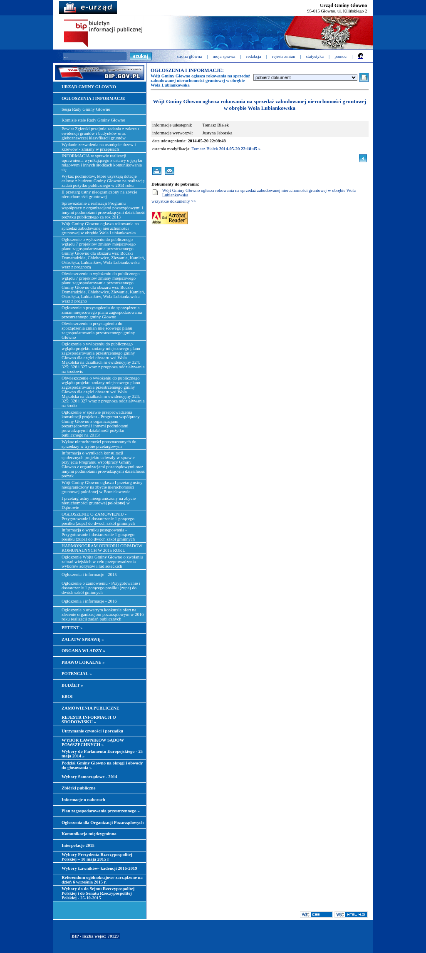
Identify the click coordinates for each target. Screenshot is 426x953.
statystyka (315, 56)
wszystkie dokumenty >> (173, 201)
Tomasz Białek (205, 148)
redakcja (253, 56)
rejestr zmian (283, 56)
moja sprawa (224, 56)
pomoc (340, 56)
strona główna (189, 56)
